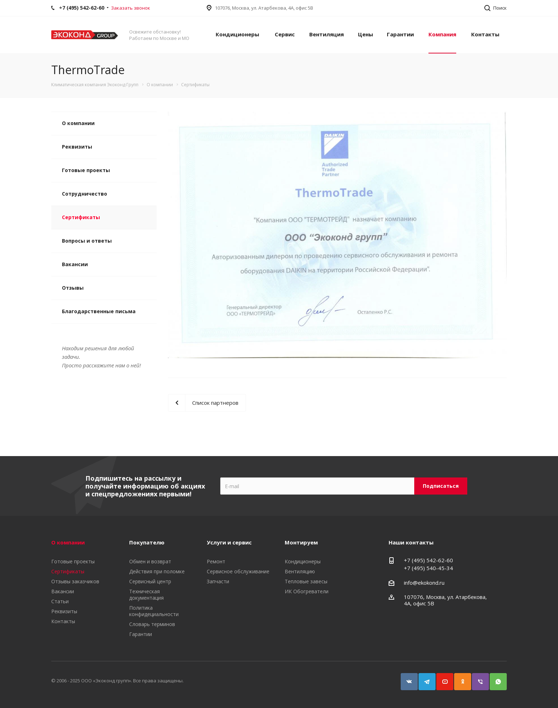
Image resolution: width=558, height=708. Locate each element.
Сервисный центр (150, 581)
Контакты (485, 34)
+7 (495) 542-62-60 (428, 560)
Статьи (60, 601)
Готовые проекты (86, 170)
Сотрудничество (84, 193)
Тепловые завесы (306, 581)
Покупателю (146, 542)
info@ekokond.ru (424, 582)
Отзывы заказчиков (75, 581)
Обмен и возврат (150, 561)
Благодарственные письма (99, 311)
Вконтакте (406, 678)
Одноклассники (459, 678)
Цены (365, 34)
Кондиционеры (237, 34)
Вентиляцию (300, 571)
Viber (477, 678)
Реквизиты (77, 146)
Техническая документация (146, 594)
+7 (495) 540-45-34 (428, 568)
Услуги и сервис (229, 542)
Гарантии (400, 34)
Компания (442, 34)
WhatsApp (495, 678)
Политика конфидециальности (154, 610)
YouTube (441, 678)
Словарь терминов (152, 624)
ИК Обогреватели (306, 591)
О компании (78, 123)
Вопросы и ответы (87, 240)
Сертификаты (81, 217)
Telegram (423, 678)
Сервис (285, 34)
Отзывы (73, 287)
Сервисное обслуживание (238, 571)
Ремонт (216, 561)
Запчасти (218, 581)
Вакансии (75, 264)
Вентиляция (326, 34)
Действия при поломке (157, 571)
